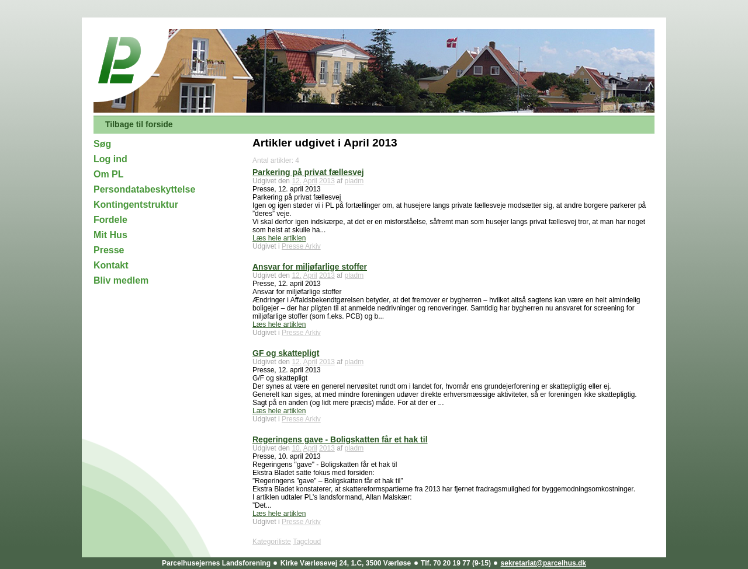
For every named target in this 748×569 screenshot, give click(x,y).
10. (297, 448)
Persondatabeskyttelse (144, 189)
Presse (109, 250)
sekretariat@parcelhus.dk (543, 563)
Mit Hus (110, 235)
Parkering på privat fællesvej (308, 172)
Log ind (110, 159)
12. (297, 181)
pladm (354, 181)
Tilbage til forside (139, 124)
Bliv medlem (121, 280)
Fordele (110, 220)
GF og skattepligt (285, 353)
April (310, 181)
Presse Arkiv (301, 246)
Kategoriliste (271, 541)
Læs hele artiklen (279, 238)
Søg (102, 144)
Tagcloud (307, 541)
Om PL (109, 174)
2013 (327, 181)
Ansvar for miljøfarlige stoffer (309, 266)
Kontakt (111, 265)
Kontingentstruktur (136, 205)
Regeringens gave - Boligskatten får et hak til (340, 439)
